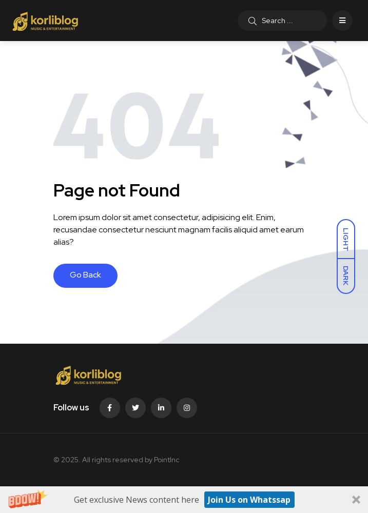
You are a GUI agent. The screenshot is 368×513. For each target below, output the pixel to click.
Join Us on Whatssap (249, 499)
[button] (184, 499)
